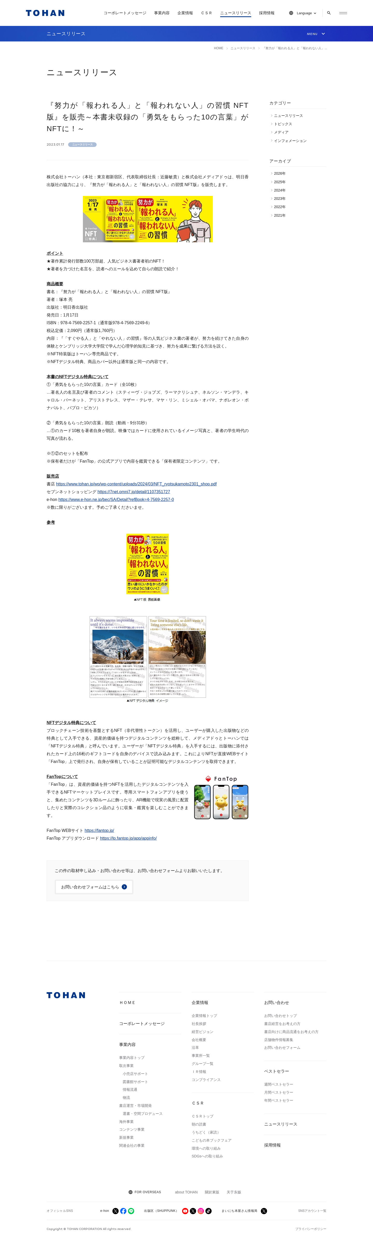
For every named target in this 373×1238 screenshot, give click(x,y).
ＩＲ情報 (199, 1072)
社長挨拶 (199, 1024)
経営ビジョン (202, 1032)
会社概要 (199, 1040)
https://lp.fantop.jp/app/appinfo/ (128, 838)
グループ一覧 (202, 1064)
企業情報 (185, 13)
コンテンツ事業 (132, 1129)
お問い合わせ (276, 1002)
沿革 (195, 1047)
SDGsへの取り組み (207, 1156)
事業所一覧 (201, 1055)
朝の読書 (199, 1124)
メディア (283, 132)
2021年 (281, 215)
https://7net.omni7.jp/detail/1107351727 (133, 492)
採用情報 (267, 13)
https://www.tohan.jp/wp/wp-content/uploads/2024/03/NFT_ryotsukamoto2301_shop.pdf (136, 484)
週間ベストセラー (278, 1084)
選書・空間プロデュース (143, 1114)
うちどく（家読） (206, 1132)
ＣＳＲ (206, 13)
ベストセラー (276, 1071)
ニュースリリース (235, 13)
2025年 (281, 182)
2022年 (281, 207)
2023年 (281, 198)
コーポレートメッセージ (125, 13)
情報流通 (130, 1089)
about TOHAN (186, 1192)
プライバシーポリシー (310, 1229)
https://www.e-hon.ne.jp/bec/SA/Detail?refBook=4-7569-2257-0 (116, 499)
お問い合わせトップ (280, 1016)
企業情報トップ (204, 1016)
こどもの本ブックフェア (212, 1140)
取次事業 (126, 1066)
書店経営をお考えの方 (282, 1024)
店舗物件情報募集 (278, 1040)
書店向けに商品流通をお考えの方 (291, 1032)
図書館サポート (135, 1082)
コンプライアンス (206, 1080)
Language (304, 13)
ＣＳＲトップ (202, 1116)
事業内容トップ (132, 1058)
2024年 (281, 190)
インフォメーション (292, 141)
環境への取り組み (206, 1148)
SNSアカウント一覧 (312, 1211)
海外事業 (126, 1122)
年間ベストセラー (278, 1100)
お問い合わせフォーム (282, 1047)
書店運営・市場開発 (135, 1105)
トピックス (284, 124)
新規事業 (126, 1137)
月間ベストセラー (278, 1092)
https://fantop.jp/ (99, 830)
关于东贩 (234, 1192)
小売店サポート (135, 1074)
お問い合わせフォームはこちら (90, 887)
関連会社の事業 (132, 1145)
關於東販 (212, 1192)
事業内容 (162, 13)
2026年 (281, 173)
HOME (218, 48)
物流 (126, 1097)
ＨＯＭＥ (127, 1002)
